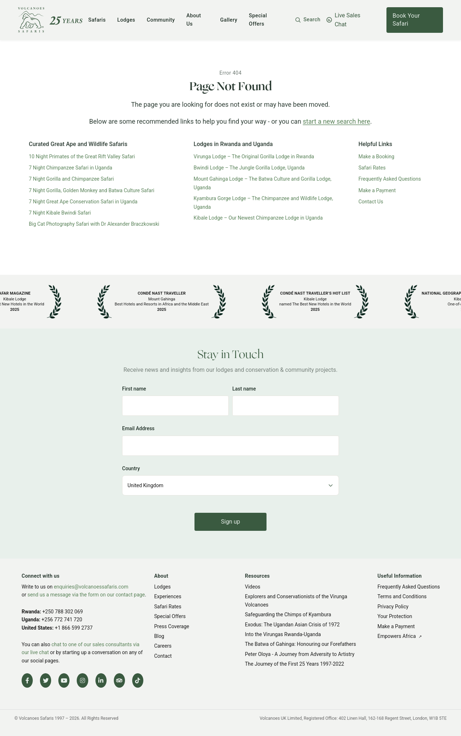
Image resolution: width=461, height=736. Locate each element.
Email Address (138, 428)
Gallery (228, 20)
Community (161, 20)
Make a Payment (377, 190)
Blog (159, 636)
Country (131, 468)
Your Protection (394, 616)
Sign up (230, 521)
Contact (163, 656)
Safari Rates (372, 168)
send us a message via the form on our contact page (86, 595)
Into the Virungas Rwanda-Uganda (283, 634)
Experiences (167, 596)
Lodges (126, 20)
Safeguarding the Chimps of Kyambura (288, 614)
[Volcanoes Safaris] (50, 19)
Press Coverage (171, 626)
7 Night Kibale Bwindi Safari (60, 213)
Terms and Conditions (402, 596)
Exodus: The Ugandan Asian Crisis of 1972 (292, 624)
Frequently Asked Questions (389, 179)
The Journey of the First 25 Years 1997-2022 (294, 664)
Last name (244, 389)
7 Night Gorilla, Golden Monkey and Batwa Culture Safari (91, 190)
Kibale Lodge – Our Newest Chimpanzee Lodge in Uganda (258, 218)
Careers (162, 646)
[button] (307, 20)
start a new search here (336, 121)
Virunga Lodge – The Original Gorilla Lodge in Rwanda (254, 156)
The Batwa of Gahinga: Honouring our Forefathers (300, 644)
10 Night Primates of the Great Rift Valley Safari (82, 156)
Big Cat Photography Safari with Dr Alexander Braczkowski (94, 224)
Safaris (97, 20)
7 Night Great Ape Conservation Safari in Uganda (83, 201)
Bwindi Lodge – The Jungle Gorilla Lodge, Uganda (249, 168)
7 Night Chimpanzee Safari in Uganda (70, 168)
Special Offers (169, 616)
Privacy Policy (392, 606)
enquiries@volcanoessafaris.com (91, 587)
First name (134, 389)
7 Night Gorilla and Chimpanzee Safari (71, 179)
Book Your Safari (406, 19)
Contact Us (370, 201)
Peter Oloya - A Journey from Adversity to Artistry (299, 654)
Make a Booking (376, 156)
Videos (252, 587)
